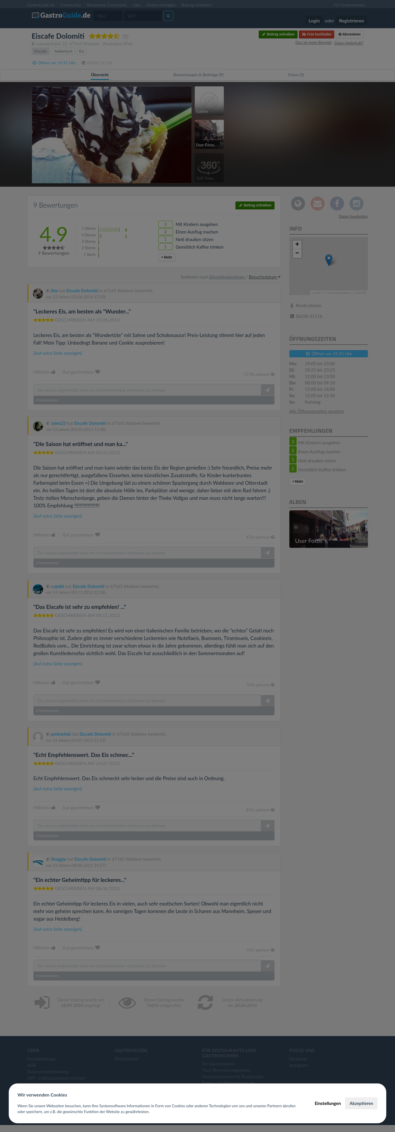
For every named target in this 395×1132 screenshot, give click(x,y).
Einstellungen (328, 1103)
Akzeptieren (361, 1103)
